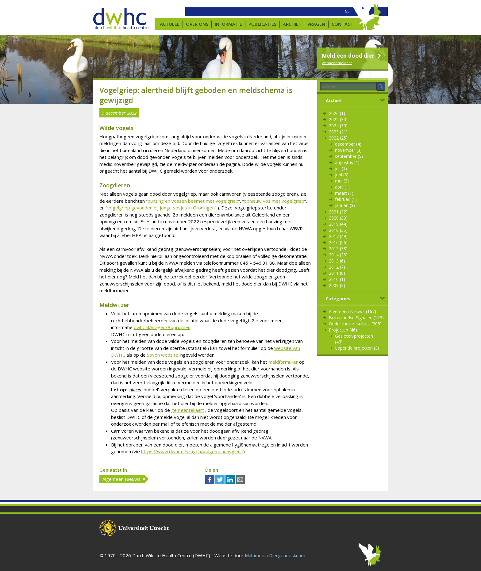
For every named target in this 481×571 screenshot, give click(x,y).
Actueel (169, 24)
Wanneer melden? (337, 62)
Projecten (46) (343, 330)
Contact (342, 24)
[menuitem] (347, 11)
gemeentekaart (187, 410)
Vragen (316, 24)
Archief (292, 24)
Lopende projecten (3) (357, 348)
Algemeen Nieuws (121, 479)
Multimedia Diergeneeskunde (275, 555)
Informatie (228, 24)
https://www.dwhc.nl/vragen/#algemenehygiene (192, 451)
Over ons (197, 24)
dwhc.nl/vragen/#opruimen (162, 327)
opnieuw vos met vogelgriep (274, 201)
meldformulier (283, 362)
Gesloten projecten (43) (354, 339)
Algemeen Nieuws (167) (352, 311)
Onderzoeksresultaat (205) (355, 324)
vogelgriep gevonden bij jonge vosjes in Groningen (161, 208)
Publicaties (262, 24)
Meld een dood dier (352, 55)
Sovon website (162, 355)
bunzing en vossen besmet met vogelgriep (193, 201)
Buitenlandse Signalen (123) (356, 317)
